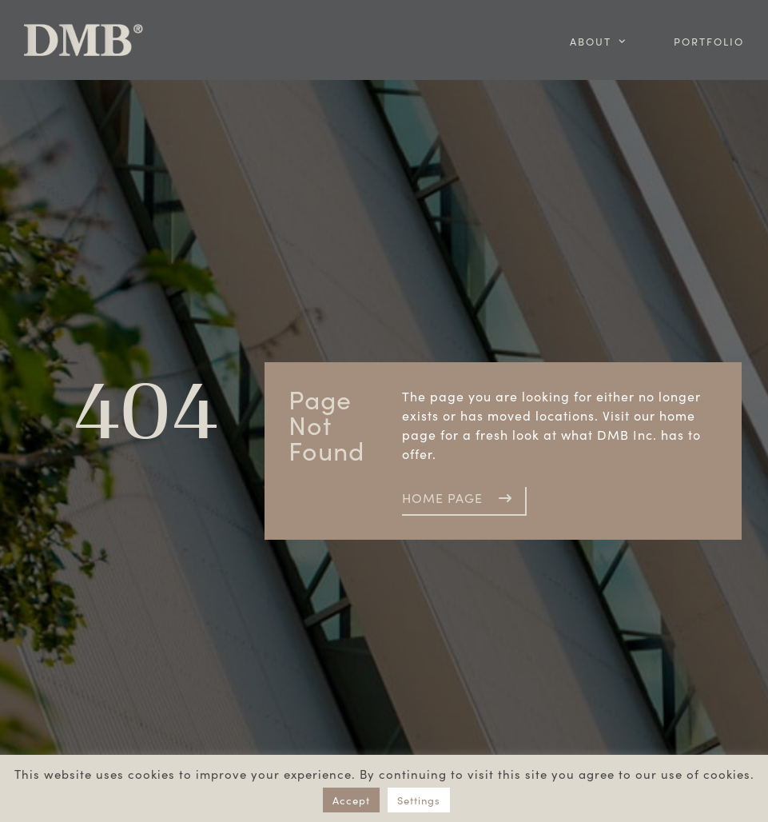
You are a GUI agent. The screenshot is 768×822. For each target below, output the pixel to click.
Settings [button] (418, 800)
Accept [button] (351, 800)
